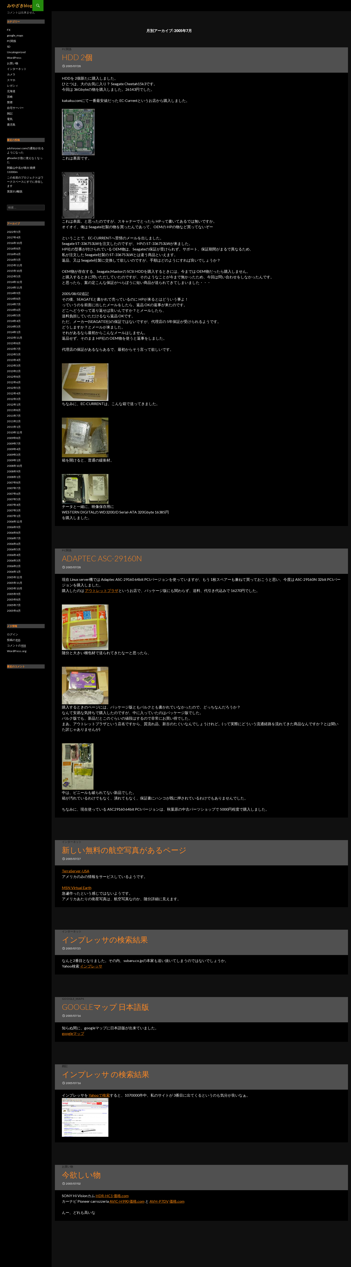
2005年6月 (14, 610)
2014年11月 (14, 287)
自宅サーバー (15, 108)
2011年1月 (14, 427)
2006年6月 (14, 544)
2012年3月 (14, 399)
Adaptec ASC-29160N (102, 558)
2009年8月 (14, 438)
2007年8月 (14, 482)
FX (8, 30)
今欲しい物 (81, 1174)
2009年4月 (14, 449)
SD (8, 46)
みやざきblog (19, 5)
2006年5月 (14, 549)
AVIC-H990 (119, 1201)
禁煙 (10, 102)
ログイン (12, 634)
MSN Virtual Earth (76, 887)
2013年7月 (14, 349)
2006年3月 (14, 560)
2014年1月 (14, 332)
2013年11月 (14, 337)
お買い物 (67, 1166)
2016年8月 (14, 248)
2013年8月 (14, 343)
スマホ (11, 80)
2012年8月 (14, 376)
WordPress (14, 57)
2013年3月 (14, 365)
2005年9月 (14, 594)
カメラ (11, 74)
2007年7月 (14, 488)
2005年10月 (14, 588)
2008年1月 (14, 477)
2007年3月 (14, 510)
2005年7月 (14, 605)
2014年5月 (14, 315)
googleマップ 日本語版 (105, 1006)
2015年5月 (14, 276)
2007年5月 (14, 499)
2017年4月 (14, 237)
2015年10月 (14, 271)
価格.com (121, 1195)
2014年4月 (14, 321)
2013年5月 (14, 354)
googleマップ (73, 1033)
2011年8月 (14, 410)
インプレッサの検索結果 (105, 939)
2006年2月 (14, 566)
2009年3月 (14, 454)
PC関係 (66, 49)
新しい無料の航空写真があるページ (124, 849)
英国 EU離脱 (14, 191)
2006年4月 (14, 555)
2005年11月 (14, 583)
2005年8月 (14, 599)
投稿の (13, 640)
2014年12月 (14, 282)
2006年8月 (14, 532)
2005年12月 (14, 577)
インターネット (71, 842)
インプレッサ (91, 966)
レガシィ (12, 85)
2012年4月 (14, 393)
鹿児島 (11, 124)
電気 (10, 119)
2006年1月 (14, 571)
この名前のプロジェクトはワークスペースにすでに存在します (25, 182)
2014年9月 (14, 293)
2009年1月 (14, 460)
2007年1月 (14, 516)
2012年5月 (14, 388)
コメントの (16, 645)
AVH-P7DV (159, 1201)
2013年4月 (14, 360)
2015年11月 (14, 265)
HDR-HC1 (104, 1195)
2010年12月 (14, 432)
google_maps (73, 999)
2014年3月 (14, 326)
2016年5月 (14, 259)
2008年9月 (14, 471)
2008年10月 (14, 466)
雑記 (64, 1066)
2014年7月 (14, 304)
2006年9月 (14, 527)
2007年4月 (14, 505)
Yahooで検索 (99, 1095)
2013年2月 (14, 371)
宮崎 (10, 96)
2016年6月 (14, 254)
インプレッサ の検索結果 (105, 1074)
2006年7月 (14, 538)
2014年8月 (14, 298)
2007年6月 (14, 493)
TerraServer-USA (75, 871)
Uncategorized (16, 52)
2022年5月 (14, 232)
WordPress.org (16, 651)
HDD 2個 (77, 57)
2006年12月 (14, 521)
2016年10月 (14, 243)
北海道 (11, 91)
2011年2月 (14, 421)
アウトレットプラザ (101, 590)
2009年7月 (14, 443)
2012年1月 (14, 404)
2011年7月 (14, 415)
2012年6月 (14, 382)
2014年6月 (14, 310)
